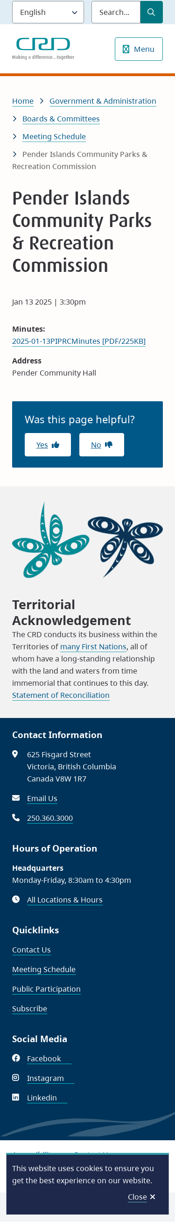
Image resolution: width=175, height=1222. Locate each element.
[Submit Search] (151, 12)
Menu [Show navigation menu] (144, 49)
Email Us (42, 798)
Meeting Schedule (54, 136)
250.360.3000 (50, 818)
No (96, 445)
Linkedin (47, 1098)
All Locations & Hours (65, 900)
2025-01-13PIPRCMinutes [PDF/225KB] (79, 341)
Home (23, 101)
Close (137, 1197)
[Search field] (115, 12)
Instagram (50, 1078)
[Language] (48, 12)
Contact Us (31, 950)
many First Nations (93, 646)
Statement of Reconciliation (61, 695)
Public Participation (46, 989)
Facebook (49, 1058)
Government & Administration (102, 101)
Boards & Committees (61, 119)
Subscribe (29, 1008)
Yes (42, 445)
